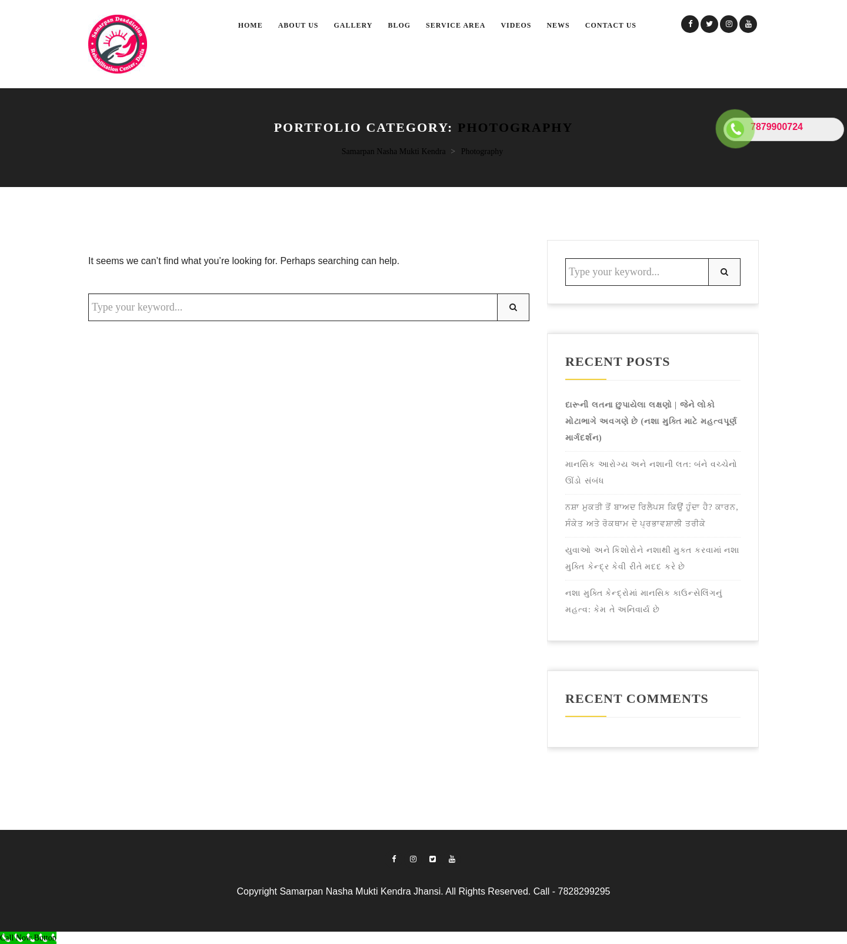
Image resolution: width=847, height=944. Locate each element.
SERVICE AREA (455, 25)
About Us (298, 25)
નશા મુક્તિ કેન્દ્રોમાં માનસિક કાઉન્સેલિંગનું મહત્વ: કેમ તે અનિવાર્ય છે (643, 601)
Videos (516, 25)
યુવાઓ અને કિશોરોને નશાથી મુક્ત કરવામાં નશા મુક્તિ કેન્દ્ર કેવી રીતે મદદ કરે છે (652, 558)
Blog (399, 25)
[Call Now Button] (28, 938)
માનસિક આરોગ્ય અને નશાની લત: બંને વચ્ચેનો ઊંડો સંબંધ (651, 472)
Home (250, 25)
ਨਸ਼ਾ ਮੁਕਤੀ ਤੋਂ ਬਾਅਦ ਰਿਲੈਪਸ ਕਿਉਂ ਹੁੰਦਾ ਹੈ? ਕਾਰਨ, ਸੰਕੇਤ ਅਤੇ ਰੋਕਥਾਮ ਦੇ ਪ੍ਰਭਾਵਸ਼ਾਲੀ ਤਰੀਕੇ (652, 515)
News (557, 25)
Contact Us (610, 25)
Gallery (353, 25)
